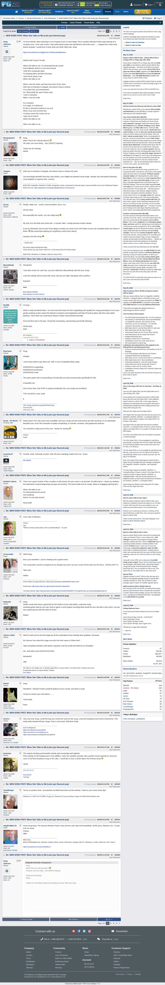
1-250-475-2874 (102, 3)
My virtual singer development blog (35, 247)
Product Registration (121, 968)
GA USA (6, 647)
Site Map (138, 974)
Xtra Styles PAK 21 (139, 571)
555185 (117, 747)
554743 (117, 345)
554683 (117, 165)
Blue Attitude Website (30, 292)
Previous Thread (29, 27)
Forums (21, 18)
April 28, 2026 (128, 383)
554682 (117, 132)
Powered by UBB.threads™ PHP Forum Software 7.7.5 (82, 984)
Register (147, 18)
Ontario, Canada (8, 290)
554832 (117, 475)
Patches (116, 952)
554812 (117, 448)
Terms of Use (120, 974)
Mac (127, 447)
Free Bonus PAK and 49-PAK (135, 588)
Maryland (6, 815)
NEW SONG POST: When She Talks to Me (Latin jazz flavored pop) (35, 36)
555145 (117, 713)
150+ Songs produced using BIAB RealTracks (38, 405)
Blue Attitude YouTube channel (33, 294)
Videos (116, 961)
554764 (117, 415)
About (28, 952)
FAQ (98, 23)
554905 (117, 548)
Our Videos (27, 672)
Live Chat (89, 5)
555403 (117, 819)
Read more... (127, 98)
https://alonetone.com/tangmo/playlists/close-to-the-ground (54, 188)
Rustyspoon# (90, 855)
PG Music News (129, 50)
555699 (117, 855)
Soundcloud (27, 775)
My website (27, 460)
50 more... (29, 407)
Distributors (30, 961)
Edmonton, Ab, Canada (10, 742)
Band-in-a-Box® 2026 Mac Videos (134, 521)
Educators (30, 964)
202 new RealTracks (140, 247)
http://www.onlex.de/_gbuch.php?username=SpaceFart (51, 586)
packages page (153, 83)
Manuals (116, 958)
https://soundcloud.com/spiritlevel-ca (35, 732)
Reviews (58, 968)
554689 (117, 198)
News (86, 952)
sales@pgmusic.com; (44, 977)
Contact (29, 955)
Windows (135, 447)
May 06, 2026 (128, 288)
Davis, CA (6, 61)
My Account (89, 964)
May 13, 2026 (128, 55)
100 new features (145, 554)
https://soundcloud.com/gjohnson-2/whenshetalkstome (44, 52)
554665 (117, 36)
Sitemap (29, 968)
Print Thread (23, 31)
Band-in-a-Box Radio (63, 958)
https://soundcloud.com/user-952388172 (37, 847)
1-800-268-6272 (90, 3)
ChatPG (126, 27)
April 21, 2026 (128, 529)
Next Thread (94, 27)
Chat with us (107, 939)
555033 (117, 677)
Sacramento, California (10, 217)
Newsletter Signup (91, 955)
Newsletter (122, 931)
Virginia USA (7, 506)
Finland (5, 778)
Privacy (129, 974)
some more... (30, 410)
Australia (6, 330)
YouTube (26, 777)
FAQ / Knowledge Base (122, 955)
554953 (117, 596)
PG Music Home (9, 18)
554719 (117, 259)
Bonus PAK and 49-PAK (144, 373)
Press (28, 958)
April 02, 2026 (128, 605)
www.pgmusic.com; (30, 977)
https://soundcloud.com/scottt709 (34, 730)
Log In (158, 18)
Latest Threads (76, 23)
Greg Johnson (90, 132)
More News (127, 639)
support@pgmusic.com (58, 977)
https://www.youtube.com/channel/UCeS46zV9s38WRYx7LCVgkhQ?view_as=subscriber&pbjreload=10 (71, 591)
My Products (89, 967)
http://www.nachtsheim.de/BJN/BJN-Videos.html (62, 582)
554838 (117, 511)
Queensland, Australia (10, 850)
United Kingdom (8, 471)
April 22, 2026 (128, 495)
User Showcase (50, 18)
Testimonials (60, 964)
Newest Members (130, 669)
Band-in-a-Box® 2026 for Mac (144, 501)
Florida (5, 376)
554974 (117, 629)
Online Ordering (105, 5)
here (157, 89)
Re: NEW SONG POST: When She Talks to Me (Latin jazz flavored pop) (37, 132)
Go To (34, 31)
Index (61, 27)
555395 (117, 784)
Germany (6, 579)
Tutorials (116, 964)
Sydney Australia (8, 708)
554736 (117, 299)
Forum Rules (89, 23)
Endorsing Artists (62, 961)
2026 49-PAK (130, 277)
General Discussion (34, 18)
